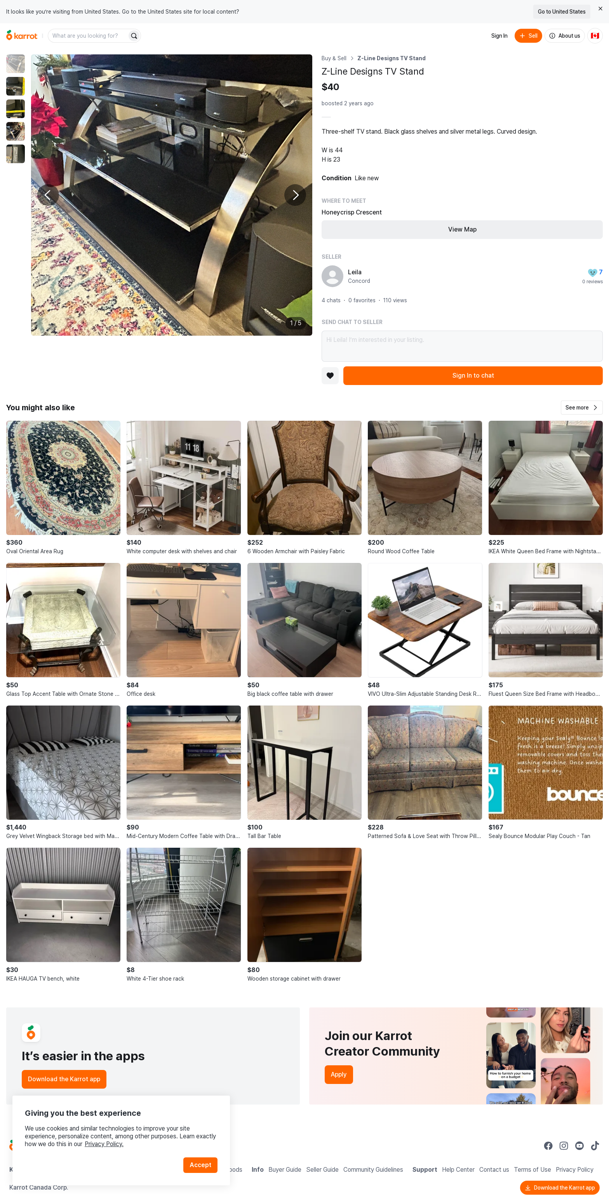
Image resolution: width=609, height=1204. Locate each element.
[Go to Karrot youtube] (579, 1145)
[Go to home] (21, 36)
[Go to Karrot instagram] (564, 1145)
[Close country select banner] (600, 8)
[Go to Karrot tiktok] (595, 1145)
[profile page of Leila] (332, 276)
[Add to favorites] (330, 375)
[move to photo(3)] (15, 108)
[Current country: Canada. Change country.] (595, 36)
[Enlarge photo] (171, 195)
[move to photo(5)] (15, 154)
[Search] (134, 35)
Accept (200, 1165)
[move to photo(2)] (15, 86)
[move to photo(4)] (15, 131)
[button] (582, 408)
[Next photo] (295, 195)
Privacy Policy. (104, 1144)
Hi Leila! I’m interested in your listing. (462, 346)
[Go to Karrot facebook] (548, 1145)
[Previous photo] (48, 195)
